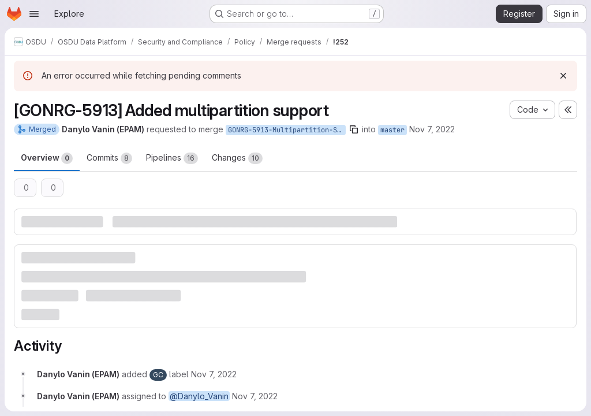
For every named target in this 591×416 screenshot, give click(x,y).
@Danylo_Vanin (199, 396)
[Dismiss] (563, 76)
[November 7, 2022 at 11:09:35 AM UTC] (214, 374)
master (392, 130)
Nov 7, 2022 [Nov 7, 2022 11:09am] (432, 129)
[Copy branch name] (354, 129)
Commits (109, 158)
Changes (237, 158)
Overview (47, 158)
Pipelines (172, 158)
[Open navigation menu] (34, 14)
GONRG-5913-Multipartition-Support (287, 130)
